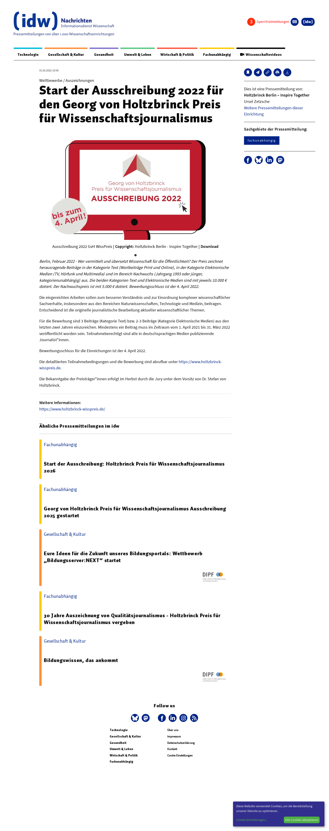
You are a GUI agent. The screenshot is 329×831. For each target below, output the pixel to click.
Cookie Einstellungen (180, 756)
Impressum (174, 737)
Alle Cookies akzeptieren (301, 820)
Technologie (27, 54)
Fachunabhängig (216, 54)
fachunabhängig (262, 141)
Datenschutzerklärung (181, 743)
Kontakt (172, 749)
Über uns (172, 730)
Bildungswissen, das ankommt (81, 660)
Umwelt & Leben (136, 54)
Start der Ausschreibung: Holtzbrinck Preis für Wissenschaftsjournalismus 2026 (134, 467)
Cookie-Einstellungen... (251, 820)
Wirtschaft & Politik (176, 54)
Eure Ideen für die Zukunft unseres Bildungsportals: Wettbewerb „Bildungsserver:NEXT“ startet (123, 557)
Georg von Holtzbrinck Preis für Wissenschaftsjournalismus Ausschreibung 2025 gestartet (135, 512)
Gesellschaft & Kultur (66, 54)
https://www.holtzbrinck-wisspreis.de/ (72, 409)
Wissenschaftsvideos (260, 54)
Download (209, 246)
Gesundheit (103, 54)
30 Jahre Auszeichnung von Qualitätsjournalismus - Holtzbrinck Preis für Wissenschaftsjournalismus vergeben (132, 619)
